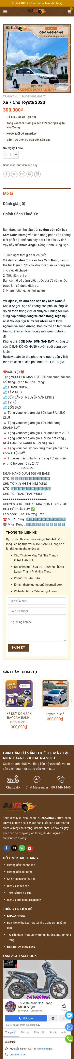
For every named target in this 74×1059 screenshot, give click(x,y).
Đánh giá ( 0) (14, 203)
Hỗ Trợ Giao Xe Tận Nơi (21, 116)
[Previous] (3, 708)
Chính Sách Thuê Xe (20, 214)
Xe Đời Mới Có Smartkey (22, 133)
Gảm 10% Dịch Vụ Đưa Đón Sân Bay (28, 139)
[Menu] (5, 11)
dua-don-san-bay (34, 96)
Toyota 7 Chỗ (55, 714)
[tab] (37, 193)
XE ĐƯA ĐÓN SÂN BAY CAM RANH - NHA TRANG (19, 718)
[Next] (71, 708)
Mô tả (8, 193)
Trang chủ (10, 96)
